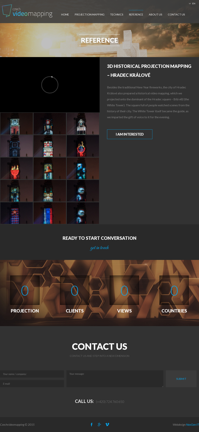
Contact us (176, 14)
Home (65, 14)
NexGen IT (192, 424)
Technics (116, 14)
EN (193, 3)
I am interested (130, 134)
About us (155, 14)
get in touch (99, 247)
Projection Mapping (89, 14)
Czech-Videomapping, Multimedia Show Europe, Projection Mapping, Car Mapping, (27, 11)
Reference (136, 14)
